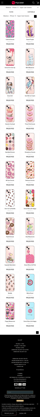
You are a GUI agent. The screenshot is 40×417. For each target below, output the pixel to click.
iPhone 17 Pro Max (20, 345)
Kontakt (20, 375)
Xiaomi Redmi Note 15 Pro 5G (20, 362)
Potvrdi (20, 401)
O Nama (20, 373)
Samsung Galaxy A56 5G (20, 358)
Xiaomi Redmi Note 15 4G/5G (20, 360)
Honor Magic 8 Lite (20, 364)
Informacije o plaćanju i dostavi (20, 377)
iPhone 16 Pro (20, 347)
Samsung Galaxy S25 (20, 351)
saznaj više (22, 413)
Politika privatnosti (20, 379)
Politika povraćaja (20, 381)
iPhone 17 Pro (20, 343)
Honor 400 (20, 366)
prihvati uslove (9, 413)
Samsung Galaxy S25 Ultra (20, 349)
